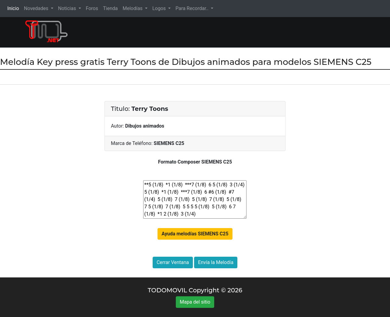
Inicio (14, 8)
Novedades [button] (36, 8)
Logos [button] (159, 8)
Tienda (110, 8)
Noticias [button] (67, 8)
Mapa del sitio (195, 302)
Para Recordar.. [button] (193, 8)
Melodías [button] (133, 8)
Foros (92, 8)
